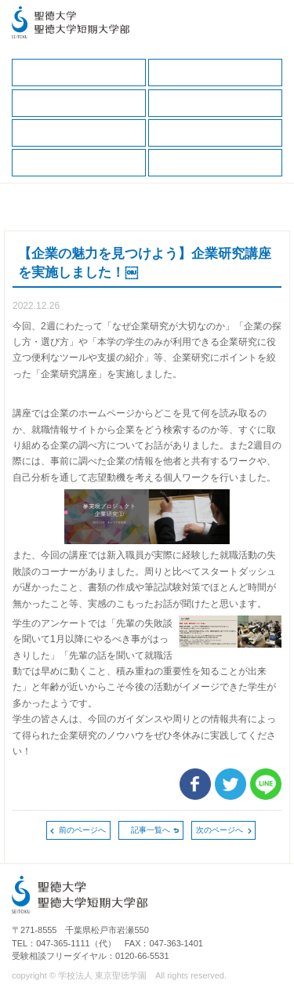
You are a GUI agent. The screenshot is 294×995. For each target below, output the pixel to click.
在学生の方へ (215, 72)
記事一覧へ (150, 830)
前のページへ (82, 830)
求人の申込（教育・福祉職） (79, 162)
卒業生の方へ (215, 162)
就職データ (79, 133)
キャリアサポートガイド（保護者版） (215, 103)
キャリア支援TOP (79, 72)
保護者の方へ (79, 103)
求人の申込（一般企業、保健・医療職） (215, 133)
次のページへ (219, 830)
